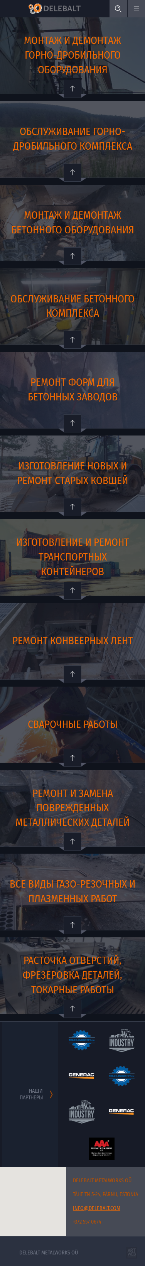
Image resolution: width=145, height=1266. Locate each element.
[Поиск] (118, 8)
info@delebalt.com (96, 1208)
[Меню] (136, 8)
